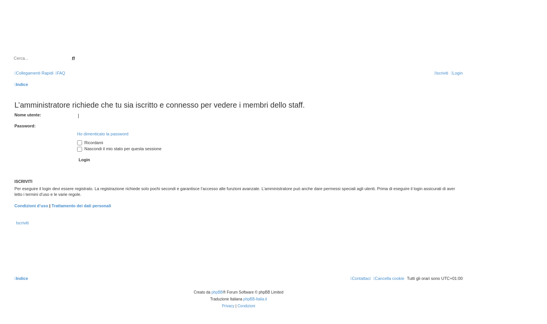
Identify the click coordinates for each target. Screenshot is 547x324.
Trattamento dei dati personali (81, 205)
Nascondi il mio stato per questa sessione (119, 148)
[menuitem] (60, 73)
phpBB (217, 292)
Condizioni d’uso (31, 205)
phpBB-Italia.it (255, 299)
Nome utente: (27, 115)
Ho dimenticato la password (102, 134)
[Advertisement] (273, 33)
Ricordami (90, 142)
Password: (25, 126)
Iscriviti (22, 223)
